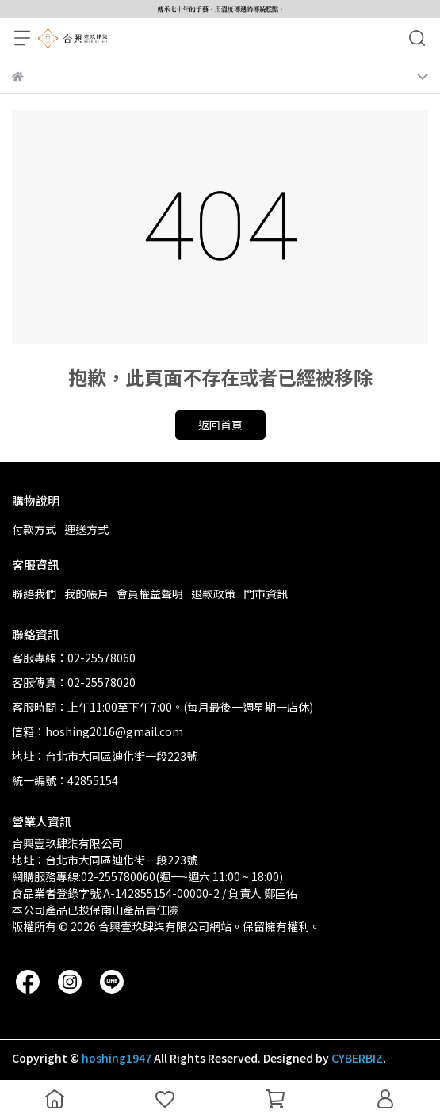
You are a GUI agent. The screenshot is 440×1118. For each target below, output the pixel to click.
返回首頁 (220, 425)
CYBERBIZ (357, 1058)
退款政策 (213, 593)
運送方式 (86, 529)
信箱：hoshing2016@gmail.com (97, 731)
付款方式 (34, 529)
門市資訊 (265, 593)
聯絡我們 (34, 593)
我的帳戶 (86, 593)
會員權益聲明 (150, 593)
